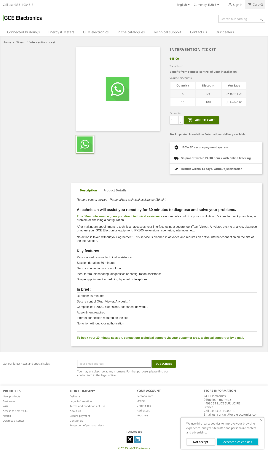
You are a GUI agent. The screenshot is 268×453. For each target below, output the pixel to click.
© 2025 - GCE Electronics (134, 448)
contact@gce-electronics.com (238, 414)
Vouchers (142, 415)
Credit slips (144, 405)
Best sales (9, 401)
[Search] (241, 19)
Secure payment (80, 415)
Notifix (7, 415)
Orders (141, 401)
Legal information (81, 401)
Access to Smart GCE (15, 411)
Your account (149, 391)
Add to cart (201, 120)
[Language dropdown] (184, 5)
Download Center (13, 420)
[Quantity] (174, 120)
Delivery (75, 396)
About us (75, 411)
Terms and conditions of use (87, 406)
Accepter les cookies (237, 442)
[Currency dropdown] (214, 5)
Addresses (143, 410)
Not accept (200, 442)
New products (11, 396)
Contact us (76, 420)
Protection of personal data (87, 425)
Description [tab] (88, 190)
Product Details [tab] (114, 190)
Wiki (5, 406)
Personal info (145, 396)
